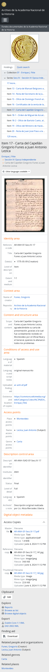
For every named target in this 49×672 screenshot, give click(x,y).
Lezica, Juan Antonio (27, 430)
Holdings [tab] (8, 67)
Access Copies (12, 522)
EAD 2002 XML (10, 626)
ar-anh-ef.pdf (20, 385)
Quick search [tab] (23, 67)
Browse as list (10, 610)
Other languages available (15, 171)
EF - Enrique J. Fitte (26, 72)
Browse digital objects (14, 613)
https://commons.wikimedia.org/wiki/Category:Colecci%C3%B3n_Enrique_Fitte (30, 399)
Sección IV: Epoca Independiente (20, 159)
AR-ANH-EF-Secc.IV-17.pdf (26, 531)
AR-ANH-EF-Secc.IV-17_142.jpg (29, 573)
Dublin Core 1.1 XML (13, 622)
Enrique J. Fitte (9, 156)
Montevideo (22, 418)
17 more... (11, 83)
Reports (7, 607)
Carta (19, 441)
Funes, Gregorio (22, 297)
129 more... (12, 136)
